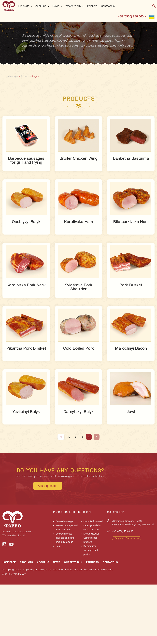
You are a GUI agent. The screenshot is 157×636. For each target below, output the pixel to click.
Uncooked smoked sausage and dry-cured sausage (92, 525)
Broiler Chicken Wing (78, 159)
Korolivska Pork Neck (26, 285)
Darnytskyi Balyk (78, 412)
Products (23, 6)
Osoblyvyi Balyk (26, 222)
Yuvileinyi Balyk (26, 412)
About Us (40, 6)
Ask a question (47, 485)
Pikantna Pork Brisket (26, 348)
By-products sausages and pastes (90, 550)
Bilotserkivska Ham (131, 222)
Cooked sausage (64, 521)
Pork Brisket (130, 285)
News (56, 6)
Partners (92, 6)
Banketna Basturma (131, 159)
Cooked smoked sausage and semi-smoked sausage (65, 537)
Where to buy (73, 6)
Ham (58, 546)
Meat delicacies (91, 533)
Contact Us (108, 6)
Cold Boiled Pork (78, 348)
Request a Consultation (127, 538)
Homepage (9, 562)
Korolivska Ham (78, 222)
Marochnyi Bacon (131, 348)
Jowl (131, 412)
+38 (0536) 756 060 (132, 16)
